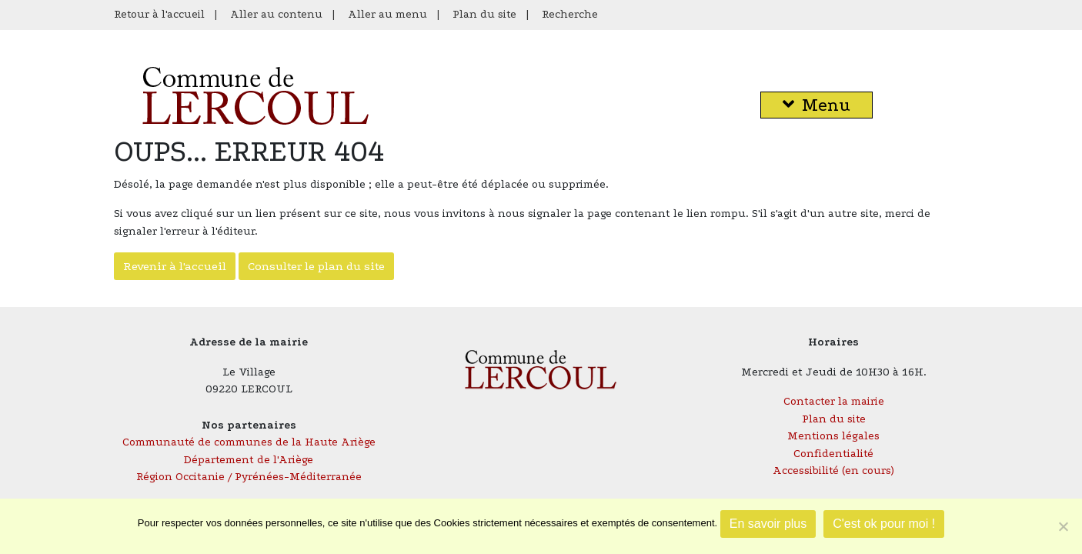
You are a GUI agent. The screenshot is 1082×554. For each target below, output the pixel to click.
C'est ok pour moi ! (884, 523)
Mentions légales (833, 435)
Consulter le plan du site (316, 266)
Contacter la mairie (833, 401)
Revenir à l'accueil (174, 266)
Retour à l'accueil (159, 14)
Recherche (570, 14)
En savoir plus (768, 523)
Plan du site (484, 14)
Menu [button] (816, 105)
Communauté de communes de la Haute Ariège (249, 442)
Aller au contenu (276, 14)
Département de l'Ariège (248, 459)
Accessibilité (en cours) (833, 470)
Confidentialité (833, 453)
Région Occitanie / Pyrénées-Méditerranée (249, 476)
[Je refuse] (1062, 526)
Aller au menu (387, 14)
